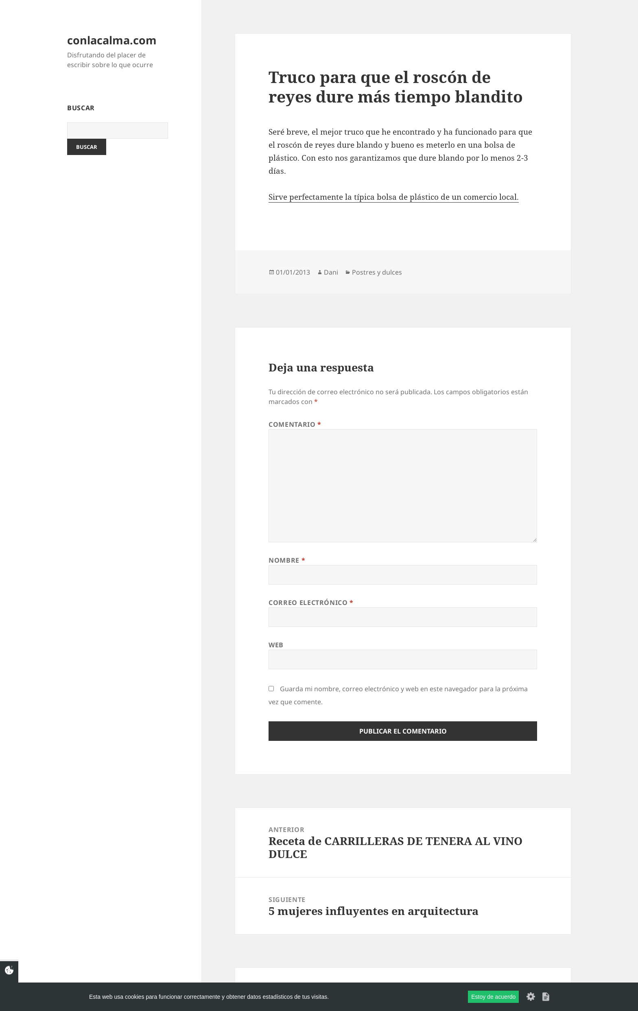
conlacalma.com (112, 40)
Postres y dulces (377, 272)
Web (276, 644)
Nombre (287, 560)
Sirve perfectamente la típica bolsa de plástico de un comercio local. (394, 197)
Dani (331, 272)
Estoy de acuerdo (493, 997)
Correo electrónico (311, 602)
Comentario (295, 424)
